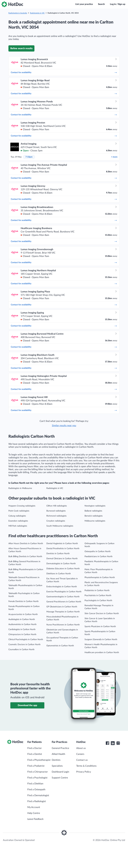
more (114, 157)
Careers (80, 754)
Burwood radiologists (56, 511)
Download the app (27, 705)
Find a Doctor (34, 748)
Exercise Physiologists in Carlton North (63, 592)
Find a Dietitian (35, 783)
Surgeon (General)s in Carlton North (101, 639)
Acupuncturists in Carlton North (23, 614)
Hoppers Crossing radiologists (21, 506)
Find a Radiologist (36, 801)
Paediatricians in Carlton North (98, 556)
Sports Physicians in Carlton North (100, 626)
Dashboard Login (60, 772)
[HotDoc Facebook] (107, 743)
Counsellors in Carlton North (21, 650)
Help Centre (33, 813)
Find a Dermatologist (38, 795)
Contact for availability (64, 72)
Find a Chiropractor (37, 772)
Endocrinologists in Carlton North (61, 587)
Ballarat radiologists (93, 511)
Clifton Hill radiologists (56, 506)
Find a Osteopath (36, 789)
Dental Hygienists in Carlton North (62, 543)
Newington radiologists (95, 506)
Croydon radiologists (55, 521)
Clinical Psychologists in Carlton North (25, 639)
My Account (33, 807)
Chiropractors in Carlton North (22, 634)
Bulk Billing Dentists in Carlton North (25, 556)
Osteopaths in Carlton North (98, 551)
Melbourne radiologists (95, 521)
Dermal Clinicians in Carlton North (62, 559)
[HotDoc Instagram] (118, 743)
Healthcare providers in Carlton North (102, 652)
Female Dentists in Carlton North (23, 601)
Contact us (82, 760)
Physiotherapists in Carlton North (100, 577)
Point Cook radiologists (18, 511)
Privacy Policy (83, 772)
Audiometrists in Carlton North (22, 624)
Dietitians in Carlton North (58, 574)
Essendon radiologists (18, 521)
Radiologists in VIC (37, 13)
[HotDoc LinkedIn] (112, 743)
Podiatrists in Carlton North (97, 590)
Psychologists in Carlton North (98, 600)
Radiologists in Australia (17, 13)
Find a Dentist (34, 754)
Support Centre (60, 778)
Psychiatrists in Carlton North (98, 595)
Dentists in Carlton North (58, 554)
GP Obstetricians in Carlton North (61, 607)
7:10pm (29, 157)
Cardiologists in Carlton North (21, 629)
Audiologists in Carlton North (21, 619)
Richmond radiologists (56, 516)
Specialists (57, 766)
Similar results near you (64, 425)
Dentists (56, 760)
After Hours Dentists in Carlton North (25, 543)
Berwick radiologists (94, 516)
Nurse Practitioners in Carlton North (63, 625)
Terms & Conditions (86, 766)
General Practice (60, 748)
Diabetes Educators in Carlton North (63, 569)
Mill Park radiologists (17, 526)
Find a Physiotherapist (39, 760)
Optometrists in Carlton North (60, 646)
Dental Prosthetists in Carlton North (62, 549)
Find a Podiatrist (35, 766)
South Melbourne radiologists (59, 526)
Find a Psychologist (37, 778)
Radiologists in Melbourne (20, 488)
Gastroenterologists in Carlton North (63, 597)
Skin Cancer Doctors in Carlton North (102, 613)
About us (81, 748)
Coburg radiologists (17, 516)
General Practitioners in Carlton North (63, 602)
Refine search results (21, 48)
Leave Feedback (35, 819)
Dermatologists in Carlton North (61, 564)
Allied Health (58, 754)
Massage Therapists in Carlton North (63, 612)
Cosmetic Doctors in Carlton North (24, 644)
